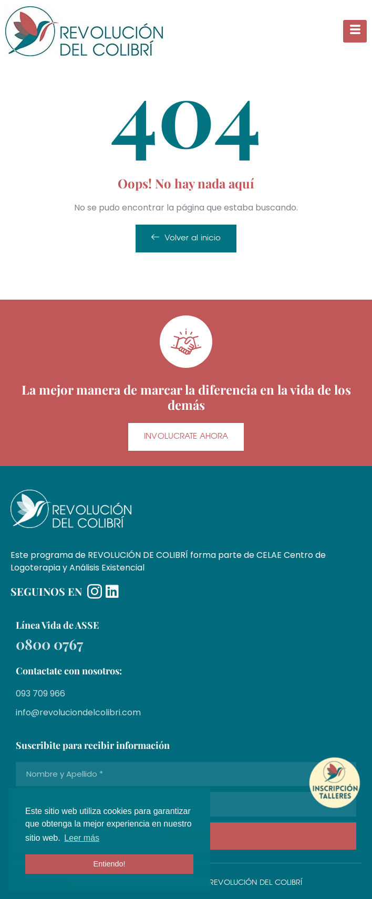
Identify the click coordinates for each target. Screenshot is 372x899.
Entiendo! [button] (110, 864)
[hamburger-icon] (355, 31)
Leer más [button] (81, 837)
